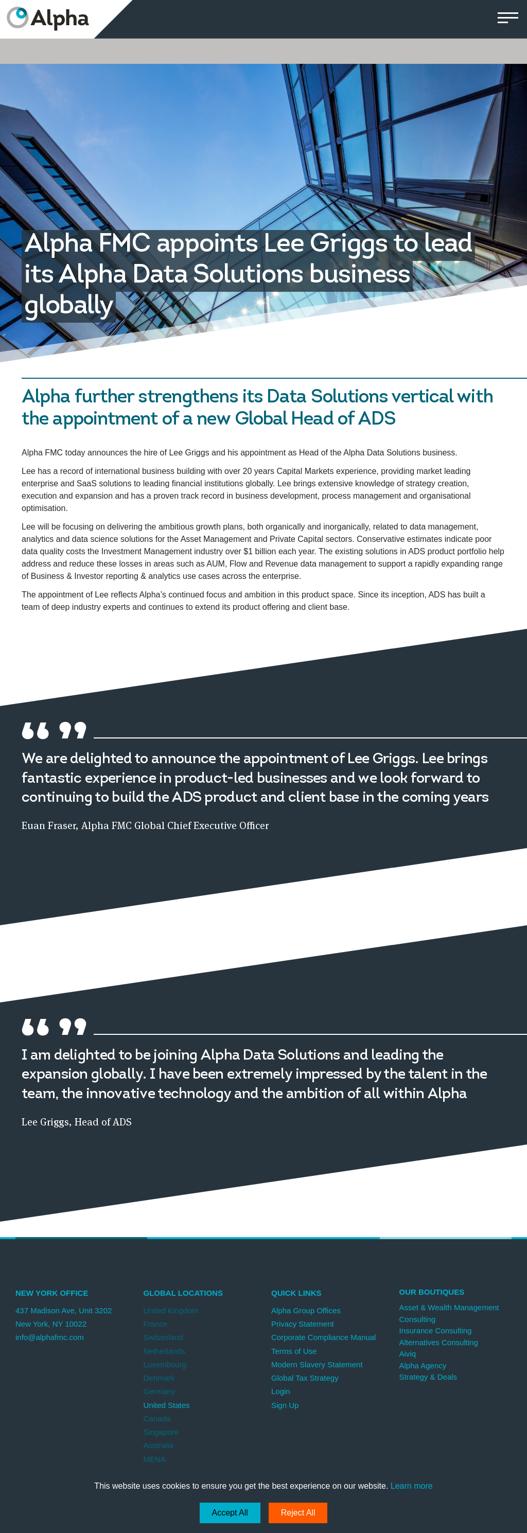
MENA (155, 1459)
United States (167, 1405)
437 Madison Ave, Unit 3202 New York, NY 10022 (63, 1317)
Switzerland (164, 1337)
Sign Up (284, 1405)
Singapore (161, 1432)
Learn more (412, 1486)
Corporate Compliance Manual (323, 1337)
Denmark (159, 1377)
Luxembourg (165, 1364)
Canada (157, 1418)
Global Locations (183, 1293)
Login (280, 1391)
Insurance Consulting (435, 1330)
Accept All (230, 1512)
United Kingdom (171, 1310)
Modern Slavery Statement (317, 1364)
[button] (507, 19)
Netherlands (164, 1351)
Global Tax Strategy (305, 1377)
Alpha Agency (423, 1365)
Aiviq (407, 1353)
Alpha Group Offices (306, 1310)
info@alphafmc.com (49, 1337)
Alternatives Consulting (438, 1342)
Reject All (298, 1512)
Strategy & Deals (428, 1376)
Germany (159, 1391)
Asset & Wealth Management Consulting (449, 1313)
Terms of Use (294, 1351)
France (156, 1323)
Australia (158, 1445)
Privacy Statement (302, 1323)
